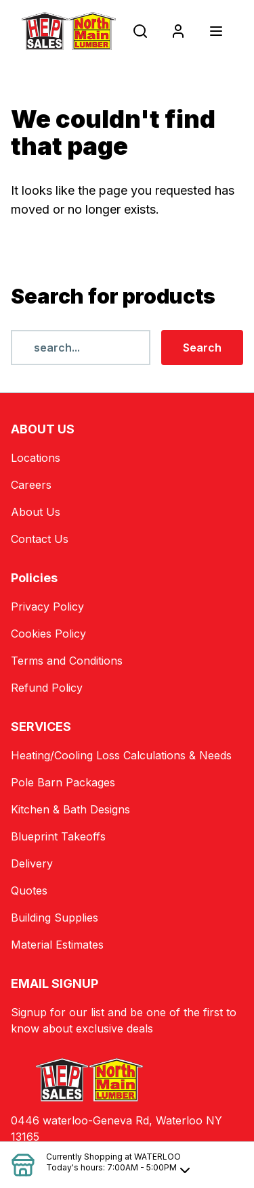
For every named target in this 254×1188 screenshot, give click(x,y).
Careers (31, 485)
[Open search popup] (140, 31)
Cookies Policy (48, 633)
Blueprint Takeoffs (58, 836)
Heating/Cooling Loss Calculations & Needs (121, 755)
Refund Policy (47, 687)
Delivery (32, 863)
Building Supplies (54, 917)
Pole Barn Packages (63, 782)
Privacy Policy (47, 606)
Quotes (29, 890)
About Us (35, 512)
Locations (35, 458)
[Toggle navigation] (216, 31)
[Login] (178, 31)
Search (202, 347)
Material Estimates (57, 944)
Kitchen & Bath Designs (70, 809)
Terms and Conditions (67, 660)
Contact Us (39, 539)
